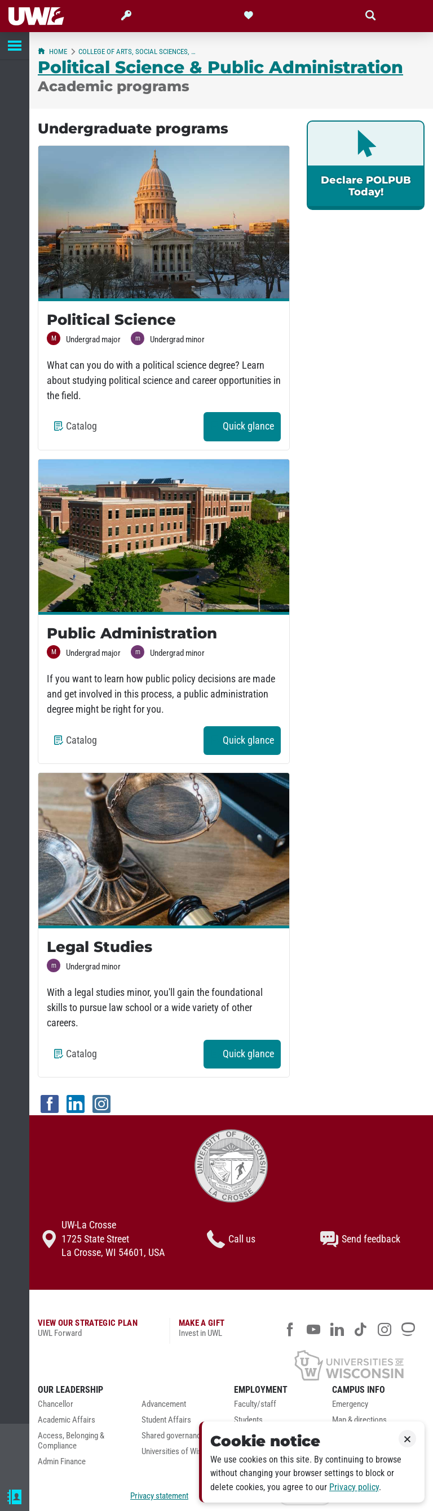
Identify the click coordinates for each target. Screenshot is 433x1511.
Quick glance (245, 430)
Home (52, 51)
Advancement (164, 1404)
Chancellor (55, 1404)
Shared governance (173, 1436)
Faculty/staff (255, 1404)
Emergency (350, 1404)
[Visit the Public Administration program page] (163, 537)
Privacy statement (159, 1496)
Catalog (79, 430)
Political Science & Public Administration (220, 67)
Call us (231, 1239)
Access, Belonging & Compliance (71, 1441)
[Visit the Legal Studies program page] (163, 850)
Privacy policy (354, 1487)
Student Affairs (166, 1420)
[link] (366, 165)
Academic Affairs (66, 1420)
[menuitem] (81, 1407)
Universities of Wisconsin (183, 1451)
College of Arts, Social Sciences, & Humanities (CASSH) (137, 51)
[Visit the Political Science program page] (163, 223)
